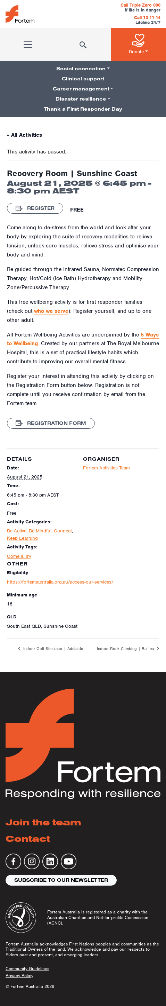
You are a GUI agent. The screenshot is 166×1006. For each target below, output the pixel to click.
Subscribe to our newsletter (61, 880)
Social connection (81, 68)
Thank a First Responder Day (83, 109)
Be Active (16, 531)
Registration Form (51, 423)
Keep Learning (22, 538)
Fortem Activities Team (106, 468)
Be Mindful (40, 531)
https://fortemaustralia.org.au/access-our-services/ (60, 582)
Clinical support (83, 79)
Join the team (43, 822)
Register (35, 208)
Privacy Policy (19, 976)
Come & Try (19, 556)
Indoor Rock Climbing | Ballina (126, 648)
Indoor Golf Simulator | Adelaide (52, 648)
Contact (28, 838)
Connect (63, 531)
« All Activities (24, 135)
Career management (81, 89)
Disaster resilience (81, 99)
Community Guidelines (27, 969)
